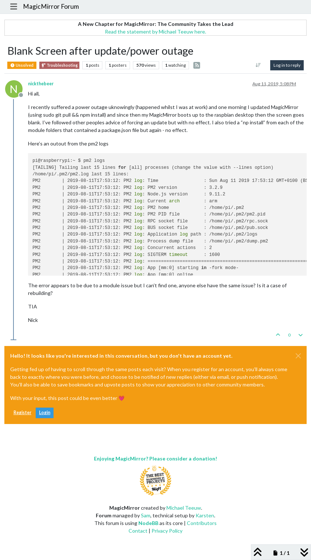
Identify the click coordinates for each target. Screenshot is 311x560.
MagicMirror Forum (51, 6)
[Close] (298, 356)
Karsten (205, 515)
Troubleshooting (59, 65)
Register (22, 412)
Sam (145, 515)
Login (44, 412)
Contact (138, 531)
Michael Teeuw (183, 508)
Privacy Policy (166, 531)
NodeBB (148, 523)
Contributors (202, 523)
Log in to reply (286, 65)
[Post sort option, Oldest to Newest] (258, 65)
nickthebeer (41, 83)
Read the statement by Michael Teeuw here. (155, 31)
